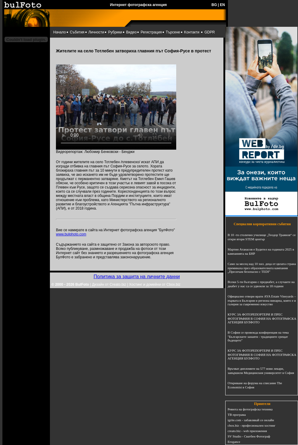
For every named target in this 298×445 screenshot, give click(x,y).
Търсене (173, 32)
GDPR (209, 32)
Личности (96, 32)
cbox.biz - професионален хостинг (251, 425)
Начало (59, 32)
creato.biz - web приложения (247, 431)
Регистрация (151, 32)
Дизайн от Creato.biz (109, 284)
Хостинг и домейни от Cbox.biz (154, 284)
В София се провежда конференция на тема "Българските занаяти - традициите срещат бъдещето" (258, 336)
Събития (77, 32)
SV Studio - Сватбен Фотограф (249, 436)
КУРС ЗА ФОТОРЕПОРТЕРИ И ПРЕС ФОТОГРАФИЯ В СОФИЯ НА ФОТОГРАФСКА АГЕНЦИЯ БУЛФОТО (262, 318)
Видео (131, 32)
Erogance (234, 441)
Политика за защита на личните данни (137, 276)
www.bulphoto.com (71, 234)
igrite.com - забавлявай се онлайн (251, 420)
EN (222, 5)
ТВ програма (237, 414)
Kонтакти (191, 32)
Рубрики (115, 32)
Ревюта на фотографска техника (250, 409)
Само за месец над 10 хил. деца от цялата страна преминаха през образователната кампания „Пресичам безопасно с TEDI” (262, 267)
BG (214, 5)
